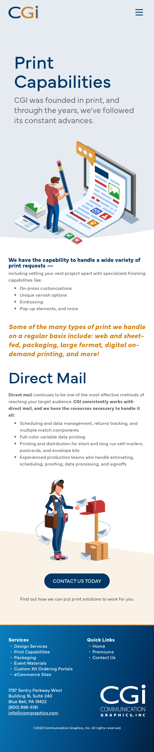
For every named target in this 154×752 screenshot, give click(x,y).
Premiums (103, 651)
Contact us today (77, 580)
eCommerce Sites (32, 674)
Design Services (30, 646)
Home (99, 646)
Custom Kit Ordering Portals (43, 668)
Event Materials (30, 663)
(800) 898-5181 (23, 707)
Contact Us (104, 657)
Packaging (25, 657)
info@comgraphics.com (33, 712)
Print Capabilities (32, 651)
